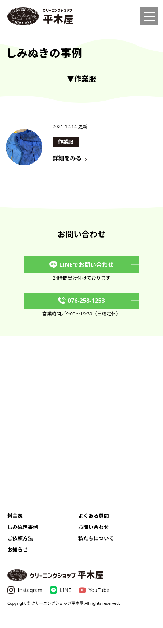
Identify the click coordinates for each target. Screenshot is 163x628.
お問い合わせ (93, 526)
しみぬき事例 (22, 526)
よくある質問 (93, 515)
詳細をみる (67, 158)
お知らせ (17, 549)
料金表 (15, 515)
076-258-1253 (81, 301)
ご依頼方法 (20, 538)
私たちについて (96, 538)
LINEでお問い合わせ (81, 265)
